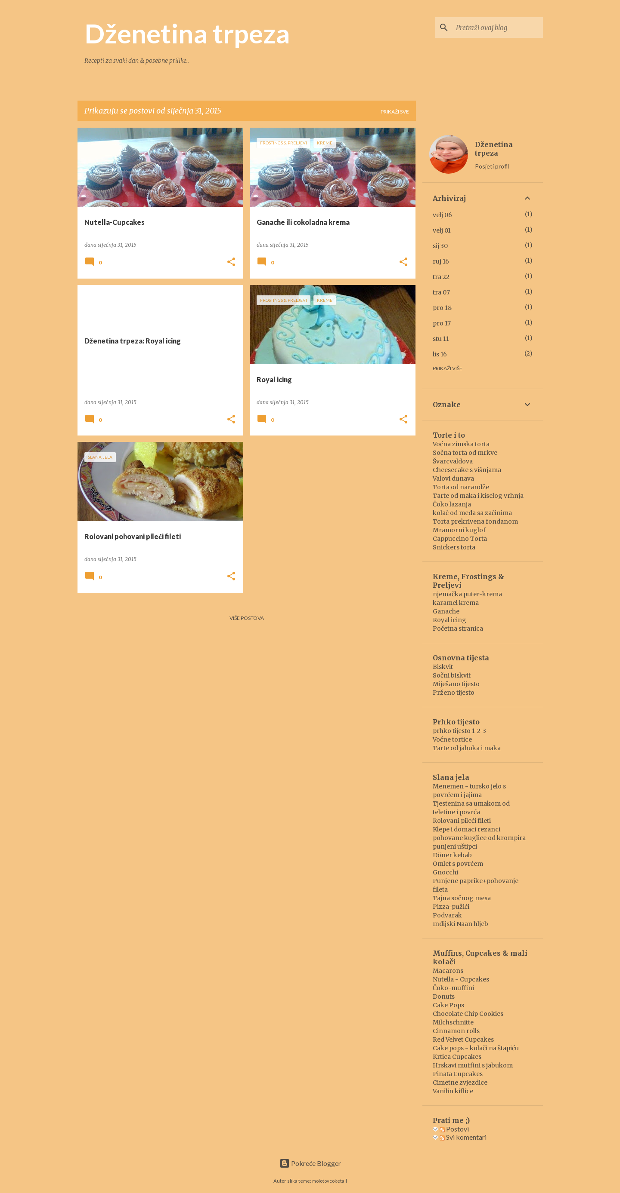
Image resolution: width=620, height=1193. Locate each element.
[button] (231, 262)
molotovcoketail (329, 1181)
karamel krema (456, 603)
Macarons (448, 971)
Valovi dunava (453, 478)
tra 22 (441, 277)
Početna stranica (458, 628)
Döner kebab (452, 855)
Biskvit (443, 667)
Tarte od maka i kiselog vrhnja (478, 496)
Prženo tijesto (453, 692)
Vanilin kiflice (453, 1091)
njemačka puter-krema (467, 594)
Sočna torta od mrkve (465, 453)
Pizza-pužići (451, 907)
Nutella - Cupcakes (461, 979)
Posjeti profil (492, 166)
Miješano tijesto (456, 684)
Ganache (446, 611)
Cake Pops (448, 1005)
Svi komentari (463, 1137)
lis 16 (440, 354)
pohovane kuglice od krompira (479, 838)
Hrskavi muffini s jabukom (473, 1065)
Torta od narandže (461, 487)
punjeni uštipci (455, 846)
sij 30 (440, 246)
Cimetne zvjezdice (460, 1082)
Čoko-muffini (453, 988)
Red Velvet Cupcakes (463, 1039)
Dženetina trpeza (187, 33)
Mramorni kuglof (459, 530)
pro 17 (442, 323)
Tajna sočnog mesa (462, 898)
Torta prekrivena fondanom (475, 521)
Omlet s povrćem (458, 864)
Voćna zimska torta (461, 444)
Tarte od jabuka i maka (467, 748)
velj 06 (442, 215)
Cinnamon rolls (456, 1031)
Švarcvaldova (453, 461)
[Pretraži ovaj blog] (498, 27)
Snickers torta (454, 547)
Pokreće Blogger (310, 1163)
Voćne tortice (452, 739)
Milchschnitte (453, 1022)
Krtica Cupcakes (457, 1057)
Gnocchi (445, 872)
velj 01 (442, 230)
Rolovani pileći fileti (462, 821)
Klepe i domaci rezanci (466, 829)
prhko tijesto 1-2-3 (459, 731)
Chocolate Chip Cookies (468, 1014)
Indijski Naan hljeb (460, 924)
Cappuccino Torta (460, 539)
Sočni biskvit (452, 675)
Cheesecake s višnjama (467, 470)
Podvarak (447, 915)
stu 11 (441, 339)
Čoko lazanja (452, 504)
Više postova (246, 618)
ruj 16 (441, 261)
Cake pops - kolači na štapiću (476, 1048)
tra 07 (441, 292)
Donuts (444, 996)
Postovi (454, 1129)
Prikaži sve (395, 111)
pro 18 (442, 308)
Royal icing (449, 620)
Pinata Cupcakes (458, 1074)
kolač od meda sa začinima (472, 513)
